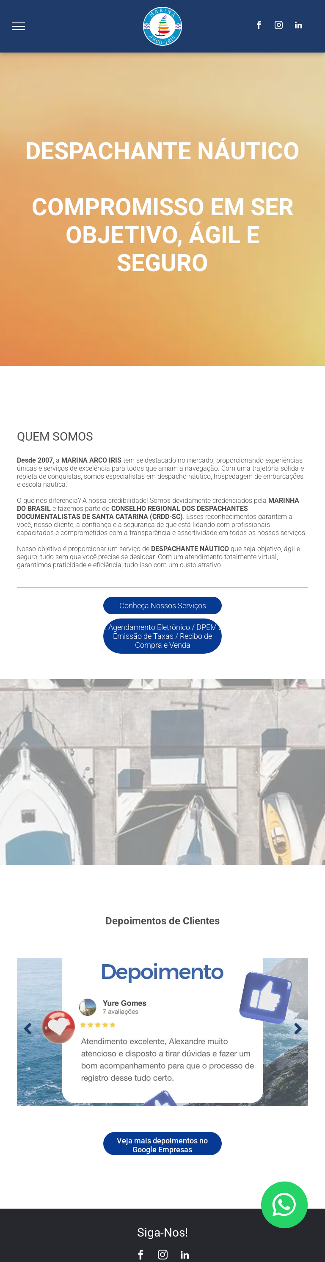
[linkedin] (298, 26)
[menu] (19, 26)
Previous (27, 1029)
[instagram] (279, 26)
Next (297, 1029)
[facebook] (259, 26)
